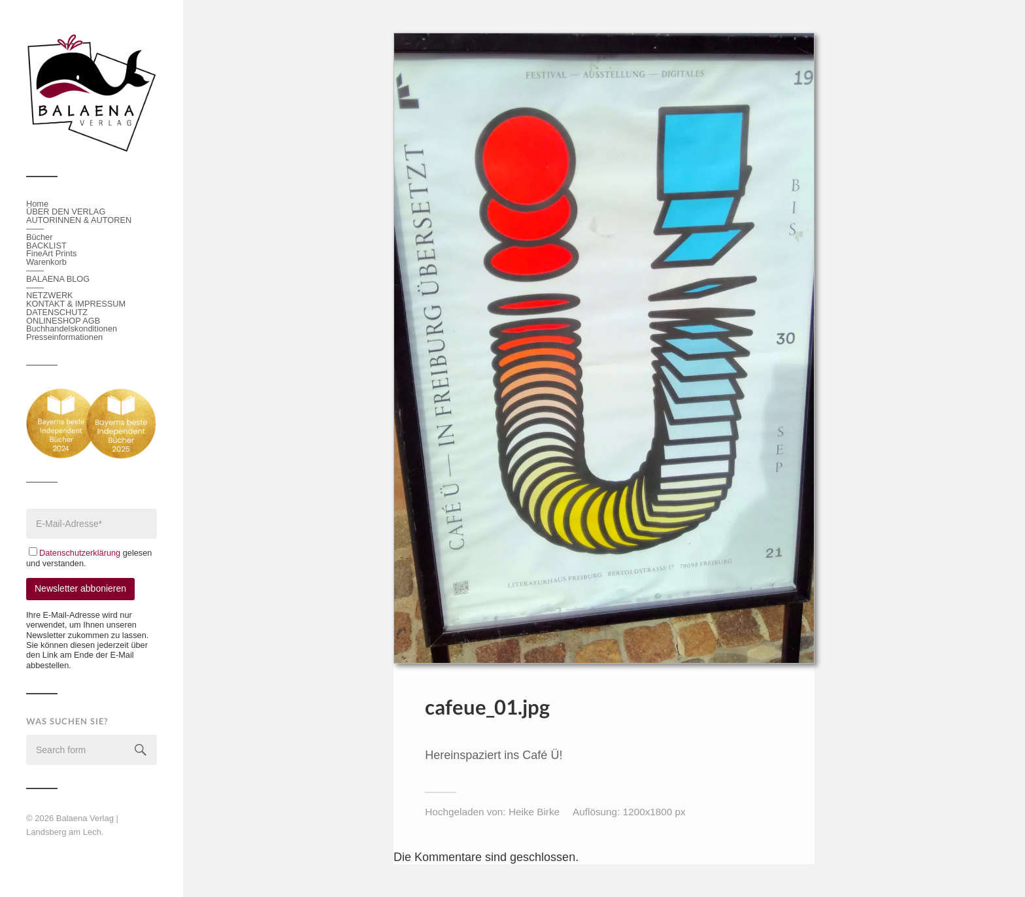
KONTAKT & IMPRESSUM (76, 304)
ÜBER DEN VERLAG (65, 211)
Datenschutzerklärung (81, 553)
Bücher (39, 237)
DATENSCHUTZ (57, 312)
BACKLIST (46, 245)
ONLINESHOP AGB (63, 321)
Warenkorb (46, 262)
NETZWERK (49, 295)
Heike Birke (534, 811)
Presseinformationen (64, 337)
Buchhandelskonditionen (71, 328)
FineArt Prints (51, 253)
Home (37, 204)
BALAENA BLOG (58, 279)
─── (35, 228)
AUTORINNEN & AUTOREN (78, 220)
